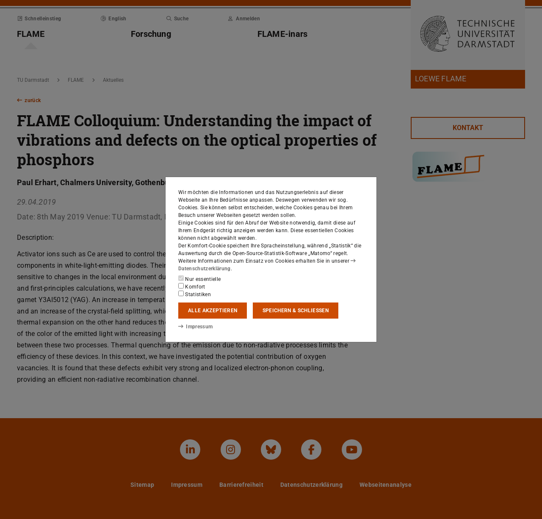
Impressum (195, 327)
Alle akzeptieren (212, 311)
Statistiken (194, 294)
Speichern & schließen (296, 311)
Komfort (191, 286)
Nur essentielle (199, 278)
